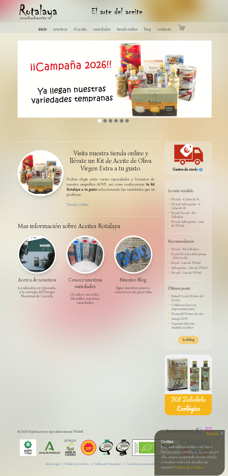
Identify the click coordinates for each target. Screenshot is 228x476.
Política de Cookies (188, 467)
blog (147, 29)
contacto (164, 29)
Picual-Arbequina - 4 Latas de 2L (185, 206)
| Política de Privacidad (107, 464)
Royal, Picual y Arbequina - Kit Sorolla (188, 256)
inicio (42, 29)
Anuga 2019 (179, 319)
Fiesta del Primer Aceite (187, 314)
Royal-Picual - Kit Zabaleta (183, 215)
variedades (102, 29)
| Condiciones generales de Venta (146, 464)
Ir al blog (188, 340)
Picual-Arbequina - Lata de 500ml (187, 224)
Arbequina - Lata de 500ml (189, 268)
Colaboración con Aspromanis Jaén (183, 307)
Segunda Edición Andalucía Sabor (182, 326)
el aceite (80, 29)
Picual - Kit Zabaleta (185, 249)
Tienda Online (78, 204)
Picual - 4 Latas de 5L (185, 199)
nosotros (60, 29)
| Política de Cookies (76, 464)
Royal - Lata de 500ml (185, 263)
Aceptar (212, 433)
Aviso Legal (53, 464)
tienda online (127, 29)
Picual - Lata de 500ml (186, 273)
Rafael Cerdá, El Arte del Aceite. (187, 298)
